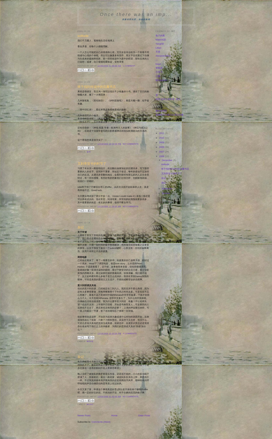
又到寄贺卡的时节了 (92, 163)
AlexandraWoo (163, 55)
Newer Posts (84, 415)
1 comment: (129, 66)
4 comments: (130, 334)
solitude (83, 36)
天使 (158, 51)
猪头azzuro (161, 80)
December (167, 160)
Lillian (158, 48)
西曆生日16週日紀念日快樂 (169, 114)
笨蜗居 (159, 68)
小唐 (158, 76)
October (166, 193)
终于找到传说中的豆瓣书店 (97, 87)
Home (114, 415)
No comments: (131, 144)
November (167, 188)
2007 (162, 151)
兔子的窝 (160, 35)
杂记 (81, 227)
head (158, 64)
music (90, 404)
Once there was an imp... (136, 14)
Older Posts (144, 415)
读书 (89, 152)
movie (90, 341)
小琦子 (159, 72)
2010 (162, 138)
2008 (162, 147)
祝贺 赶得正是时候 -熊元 (168, 99)
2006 (162, 156)
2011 (162, 133)
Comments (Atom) (101, 422)
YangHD (160, 43)
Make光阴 (161, 39)
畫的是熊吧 (161, 110)
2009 (162, 142)
